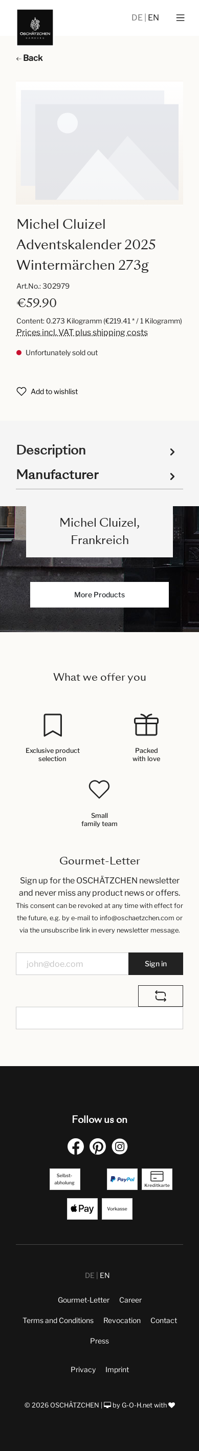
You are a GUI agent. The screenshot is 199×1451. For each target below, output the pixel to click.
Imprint (117, 1369)
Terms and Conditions (58, 1320)
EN (153, 18)
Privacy (83, 1369)
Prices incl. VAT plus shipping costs (82, 332)
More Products (99, 594)
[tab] (97, 449)
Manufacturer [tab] (97, 475)
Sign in (156, 963)
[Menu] (180, 18)
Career (130, 1299)
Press (99, 1340)
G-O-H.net (137, 1405)
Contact (163, 1320)
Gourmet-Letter (83, 1299)
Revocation (122, 1320)
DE (137, 18)
